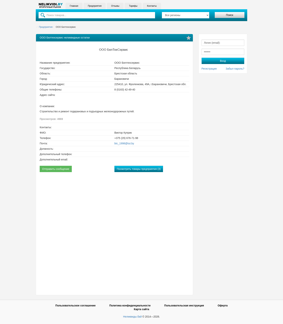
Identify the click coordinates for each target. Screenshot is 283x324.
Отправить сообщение (55, 168)
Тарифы (133, 6)
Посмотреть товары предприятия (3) (139, 168)
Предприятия (95, 6)
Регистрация (209, 68)
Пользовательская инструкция (184, 305)
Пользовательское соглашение (75, 305)
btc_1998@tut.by (124, 143)
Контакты (152, 6)
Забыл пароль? (235, 68)
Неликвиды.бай (132, 316)
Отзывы (115, 6)
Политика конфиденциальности (129, 305)
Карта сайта (141, 309)
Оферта (223, 305)
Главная (74, 6)
